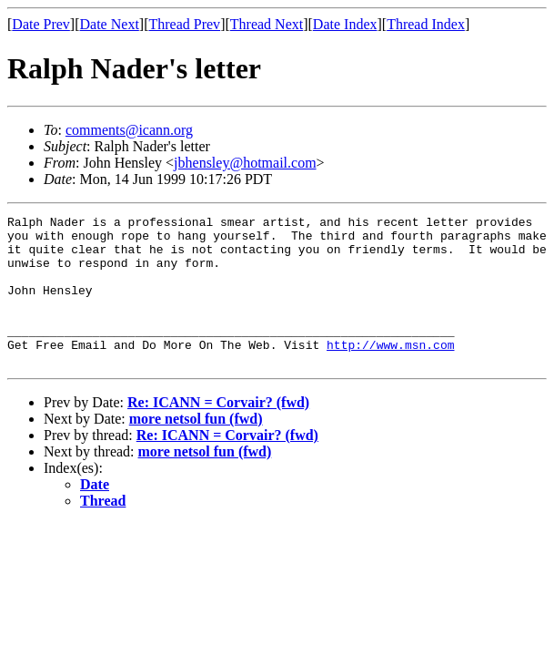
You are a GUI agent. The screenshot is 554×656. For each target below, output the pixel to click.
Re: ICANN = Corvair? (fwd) (218, 432)
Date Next (109, 24)
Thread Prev (184, 24)
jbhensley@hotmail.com (245, 162)
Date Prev (41, 24)
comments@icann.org (129, 130)
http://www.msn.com (390, 372)
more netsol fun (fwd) (196, 448)
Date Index (345, 24)
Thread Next (266, 24)
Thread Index (426, 24)
